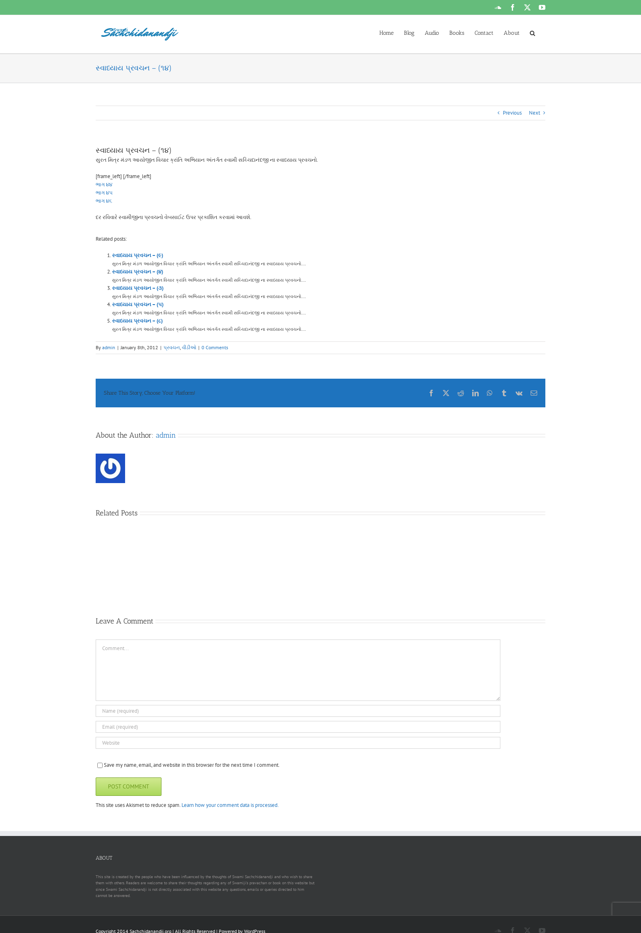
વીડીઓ (189, 347)
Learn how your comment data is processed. (230, 805)
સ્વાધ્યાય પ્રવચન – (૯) (137, 255)
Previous (512, 112)
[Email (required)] (298, 727)
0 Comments (215, 347)
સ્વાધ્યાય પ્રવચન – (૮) (137, 320)
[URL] (298, 743)
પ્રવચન (172, 347)
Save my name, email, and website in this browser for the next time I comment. (192, 764)
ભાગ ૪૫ (104, 192)
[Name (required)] (298, 711)
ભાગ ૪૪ (104, 184)
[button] (532, 32)
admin (108, 347)
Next (534, 112)
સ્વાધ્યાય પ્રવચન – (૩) (138, 288)
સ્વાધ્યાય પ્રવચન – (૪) (137, 271)
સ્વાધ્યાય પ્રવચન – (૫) (138, 304)
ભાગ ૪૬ (104, 200)
